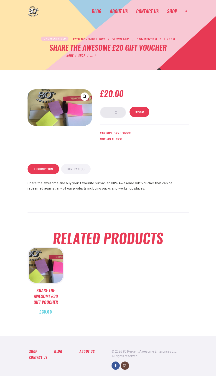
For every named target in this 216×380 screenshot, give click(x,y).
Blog (58, 355)
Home (70, 56)
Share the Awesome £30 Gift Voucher (46, 301)
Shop (81, 56)
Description (49, 172)
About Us (87, 355)
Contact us (38, 362)
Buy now (140, 113)
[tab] (50, 171)
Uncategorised (53, 39)
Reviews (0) (94, 172)
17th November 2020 (87, 39)
